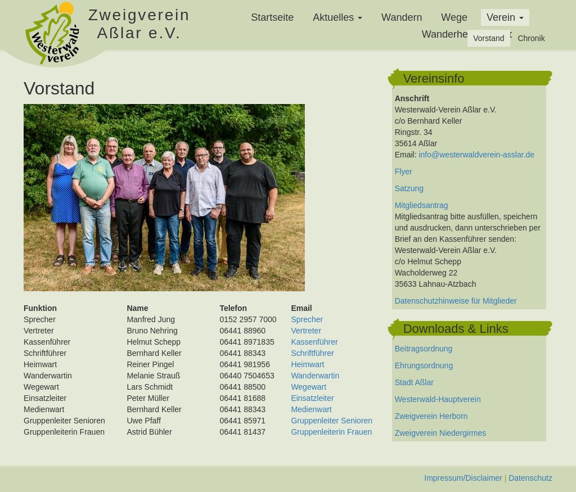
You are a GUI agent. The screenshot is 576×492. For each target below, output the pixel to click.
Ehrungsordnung (424, 365)
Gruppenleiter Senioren (331, 420)
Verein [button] (505, 17)
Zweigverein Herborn (431, 416)
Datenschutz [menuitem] (530, 477)
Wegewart (308, 386)
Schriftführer (312, 353)
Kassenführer (314, 341)
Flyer (403, 171)
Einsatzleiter (312, 398)
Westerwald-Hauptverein (438, 399)
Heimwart (307, 364)
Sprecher (307, 319)
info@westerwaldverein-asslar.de (476, 154)
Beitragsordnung (424, 348)
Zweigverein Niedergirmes (441, 432)
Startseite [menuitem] (272, 17)
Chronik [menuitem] (531, 38)
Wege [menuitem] (454, 17)
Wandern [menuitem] (401, 17)
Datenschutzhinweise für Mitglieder (456, 300)
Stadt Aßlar (414, 382)
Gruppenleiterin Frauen (331, 431)
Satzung (409, 188)
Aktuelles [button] (337, 17)
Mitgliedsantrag (421, 205)
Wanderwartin (315, 375)
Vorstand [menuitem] (488, 38)
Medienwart (311, 409)
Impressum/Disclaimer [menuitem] (463, 477)
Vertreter (306, 330)
